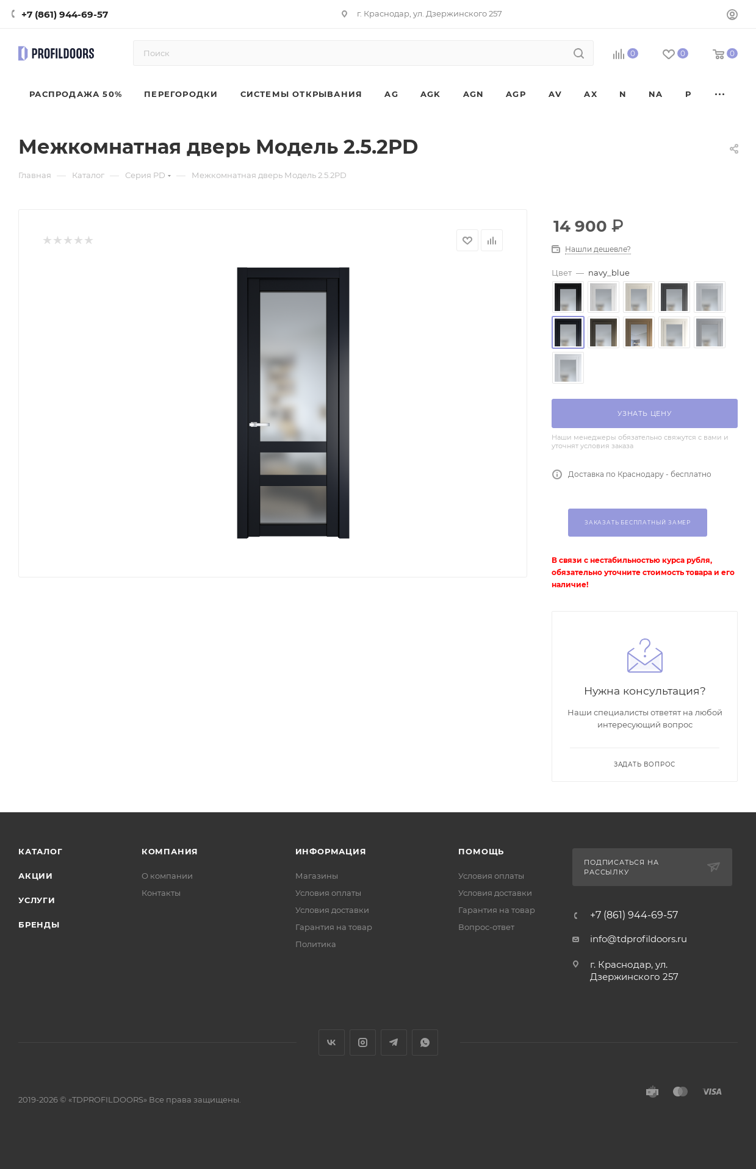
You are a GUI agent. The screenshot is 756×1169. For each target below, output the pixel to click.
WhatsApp (425, 1042)
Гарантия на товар (333, 927)
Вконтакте (332, 1042)
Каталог (40, 851)
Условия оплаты (328, 893)
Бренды (39, 924)
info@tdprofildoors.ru (638, 939)
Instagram (363, 1042)
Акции (35, 876)
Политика (315, 944)
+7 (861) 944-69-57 (64, 14)
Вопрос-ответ (486, 927)
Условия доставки (332, 910)
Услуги (37, 900)
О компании (167, 876)
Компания (170, 851)
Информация (331, 851)
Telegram (394, 1042)
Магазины (316, 876)
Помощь (481, 851)
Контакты (161, 893)
